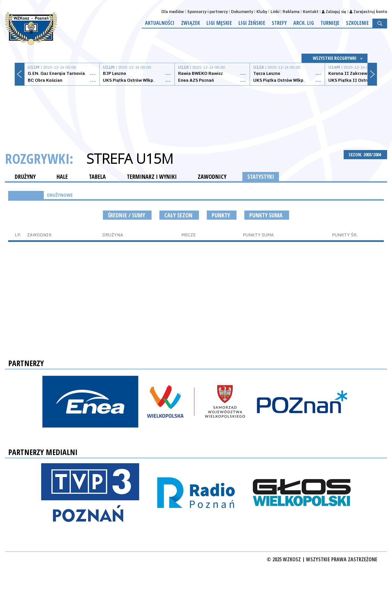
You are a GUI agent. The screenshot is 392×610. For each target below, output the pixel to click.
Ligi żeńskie (251, 22)
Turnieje (329, 22)
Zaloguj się (334, 11)
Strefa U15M (129, 158)
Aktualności (159, 22)
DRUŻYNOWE (60, 195)
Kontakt (310, 11)
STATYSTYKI (260, 176)
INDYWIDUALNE (26, 195)
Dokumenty (242, 11)
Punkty (222, 215)
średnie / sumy (127, 215)
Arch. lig (303, 22)
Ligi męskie (219, 22)
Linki (274, 11)
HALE (62, 176)
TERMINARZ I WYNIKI (152, 176)
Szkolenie (357, 22)
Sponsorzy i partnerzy (207, 11)
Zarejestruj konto (368, 11)
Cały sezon (179, 215)
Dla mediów (172, 11)
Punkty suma (266, 215)
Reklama (291, 11)
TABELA (97, 176)
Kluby (261, 11)
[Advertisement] (196, 110)
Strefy (279, 22)
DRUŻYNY (25, 176)
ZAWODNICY (212, 176)
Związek (190, 22)
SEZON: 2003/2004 (365, 154)
